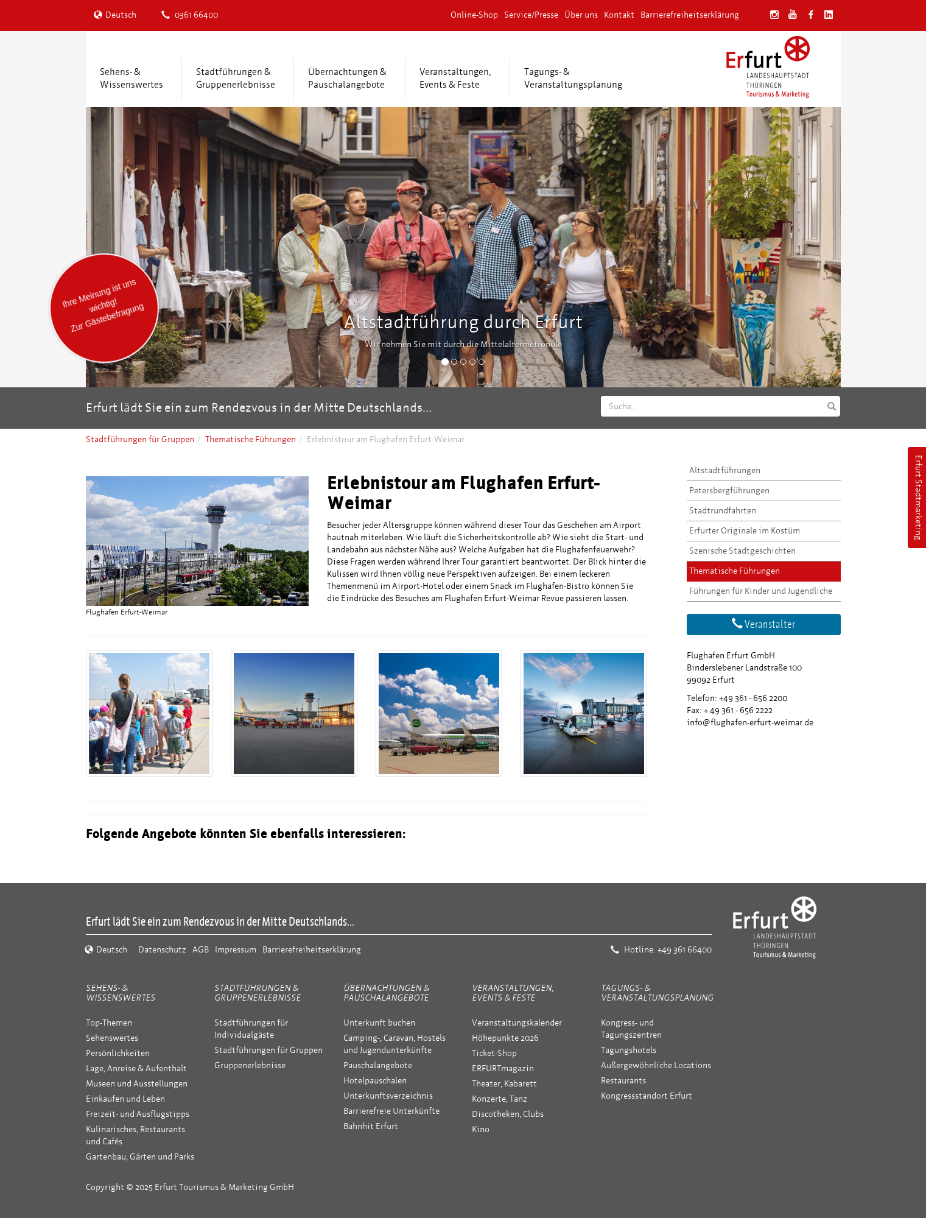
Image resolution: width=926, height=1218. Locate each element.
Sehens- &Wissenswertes (131, 78)
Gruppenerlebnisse (250, 1065)
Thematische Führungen (250, 439)
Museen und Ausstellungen (137, 1084)
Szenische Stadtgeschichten (742, 551)
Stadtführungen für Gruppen (140, 439)
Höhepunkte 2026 (505, 1038)
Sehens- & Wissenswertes (120, 992)
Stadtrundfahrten (722, 510)
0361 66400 (189, 15)
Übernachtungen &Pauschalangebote (347, 78)
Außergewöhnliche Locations (656, 1065)
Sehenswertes (112, 1038)
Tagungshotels (628, 1050)
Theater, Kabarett (504, 1084)
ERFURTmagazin (503, 1068)
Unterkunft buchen (379, 1023)
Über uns (581, 15)
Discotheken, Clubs (508, 1114)
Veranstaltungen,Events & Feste (455, 78)
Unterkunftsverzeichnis (388, 1096)
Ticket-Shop (494, 1053)
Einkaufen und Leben (125, 1099)
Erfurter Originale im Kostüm (744, 531)
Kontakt (619, 15)
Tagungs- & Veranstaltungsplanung (657, 992)
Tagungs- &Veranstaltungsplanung (573, 78)
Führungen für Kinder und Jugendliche (760, 591)
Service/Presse (531, 15)
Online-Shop (474, 15)
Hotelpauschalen (375, 1080)
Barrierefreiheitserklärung (689, 15)
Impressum (235, 950)
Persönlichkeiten (118, 1053)
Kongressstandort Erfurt (646, 1096)
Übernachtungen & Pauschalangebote (386, 992)
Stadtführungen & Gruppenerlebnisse (257, 992)
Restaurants (623, 1080)
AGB (200, 950)
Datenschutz (162, 950)
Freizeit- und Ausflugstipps (137, 1114)
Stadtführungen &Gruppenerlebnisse (235, 78)
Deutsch (115, 15)
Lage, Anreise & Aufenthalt (136, 1068)
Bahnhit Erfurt (370, 1126)
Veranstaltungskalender (517, 1023)
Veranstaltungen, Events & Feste (512, 992)
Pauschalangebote (377, 1065)
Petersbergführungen (729, 490)
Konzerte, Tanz (499, 1099)
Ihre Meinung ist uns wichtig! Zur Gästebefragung (102, 305)
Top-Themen (109, 1023)
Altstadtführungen (724, 470)
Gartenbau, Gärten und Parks (140, 1157)
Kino (480, 1129)
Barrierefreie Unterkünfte (391, 1111)
